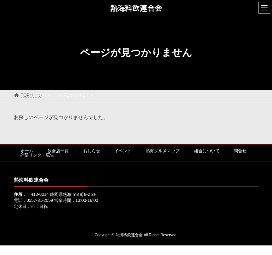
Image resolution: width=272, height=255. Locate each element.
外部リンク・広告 (37, 155)
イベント (122, 150)
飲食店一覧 (58, 150)
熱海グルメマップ (163, 150)
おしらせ (91, 150)
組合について (207, 150)
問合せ (240, 150)
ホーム (27, 150)
